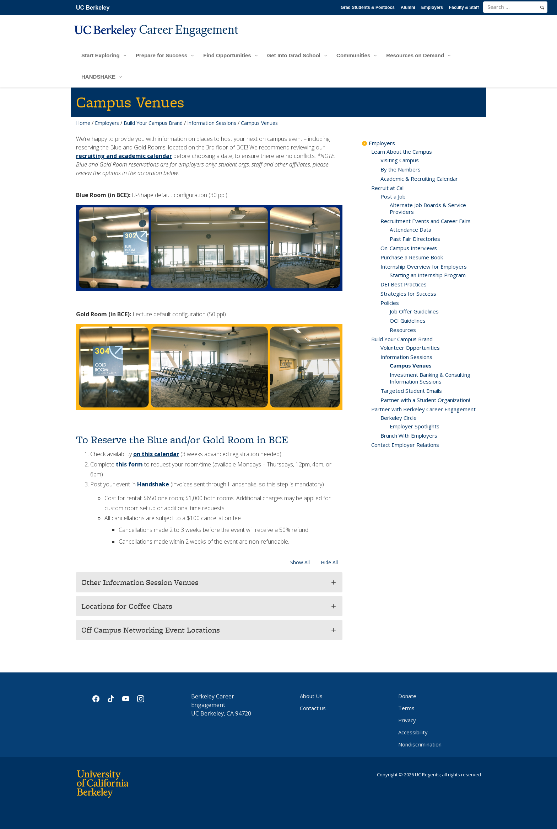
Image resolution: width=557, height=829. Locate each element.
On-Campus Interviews (408, 248)
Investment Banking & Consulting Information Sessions (430, 378)
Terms (406, 708)
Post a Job (393, 196)
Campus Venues (411, 365)
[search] (542, 7)
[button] (209, 582)
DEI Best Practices (403, 284)
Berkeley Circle (398, 417)
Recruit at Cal (387, 187)
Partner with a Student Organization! (425, 399)
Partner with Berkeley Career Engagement (423, 409)
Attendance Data (410, 229)
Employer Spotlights (414, 426)
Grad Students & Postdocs (368, 7)
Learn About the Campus (401, 151)
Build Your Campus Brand (153, 123)
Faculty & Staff (464, 7)
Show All (300, 562)
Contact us (313, 708)
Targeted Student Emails (411, 390)
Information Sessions (211, 123)
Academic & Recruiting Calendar (419, 178)
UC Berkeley (92, 8)
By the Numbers (400, 169)
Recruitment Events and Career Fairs (425, 221)
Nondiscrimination (420, 744)
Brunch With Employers (408, 435)
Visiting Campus (399, 160)
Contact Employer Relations (405, 444)
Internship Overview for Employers (423, 266)
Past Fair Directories (415, 238)
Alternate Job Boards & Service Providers (428, 208)
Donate (407, 695)
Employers (432, 7)
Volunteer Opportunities (410, 347)
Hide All (329, 562)
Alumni (408, 7)
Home (83, 123)
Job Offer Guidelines (414, 311)
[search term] (515, 7)
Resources (403, 329)
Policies (389, 302)
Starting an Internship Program (428, 275)
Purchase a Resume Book (411, 257)
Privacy (407, 720)
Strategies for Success (408, 293)
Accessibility (413, 732)
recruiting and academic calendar (124, 156)
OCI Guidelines (408, 320)
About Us (311, 695)
